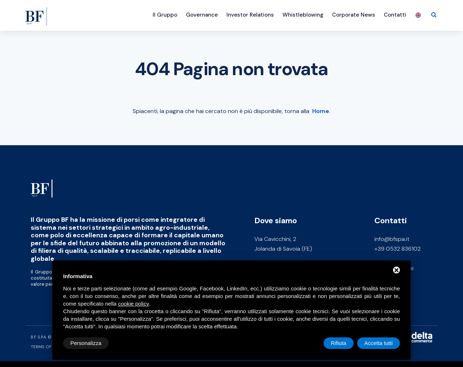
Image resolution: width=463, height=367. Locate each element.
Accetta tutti (378, 343)
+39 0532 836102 (397, 248)
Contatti (395, 14)
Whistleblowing (303, 14)
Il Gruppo (165, 14)
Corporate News (353, 14)
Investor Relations (250, 14)
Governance (202, 14)
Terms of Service (50, 346)
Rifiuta (339, 343)
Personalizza (86, 343)
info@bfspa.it (391, 239)
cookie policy (133, 304)
